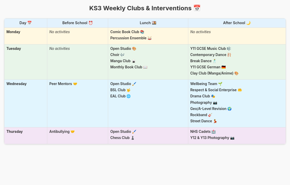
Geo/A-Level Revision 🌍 (211, 109)
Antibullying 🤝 (62, 132)
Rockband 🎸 (201, 115)
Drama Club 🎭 (202, 96)
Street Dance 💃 (203, 121)
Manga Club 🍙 (123, 61)
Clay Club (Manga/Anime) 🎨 (214, 73)
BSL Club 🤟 (120, 90)
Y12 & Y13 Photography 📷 (212, 138)
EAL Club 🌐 (120, 96)
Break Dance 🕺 (203, 61)
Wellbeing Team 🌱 (206, 84)
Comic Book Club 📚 (127, 32)
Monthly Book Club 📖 (128, 67)
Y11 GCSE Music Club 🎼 (210, 49)
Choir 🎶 (117, 55)
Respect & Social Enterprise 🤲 (216, 90)
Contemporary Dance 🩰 (211, 55)
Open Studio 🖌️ (123, 84)
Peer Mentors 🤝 (63, 84)
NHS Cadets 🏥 (203, 132)
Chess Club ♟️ (122, 138)
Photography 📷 (203, 102)
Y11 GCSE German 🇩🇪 (208, 67)
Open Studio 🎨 (123, 49)
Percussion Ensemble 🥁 (131, 38)
